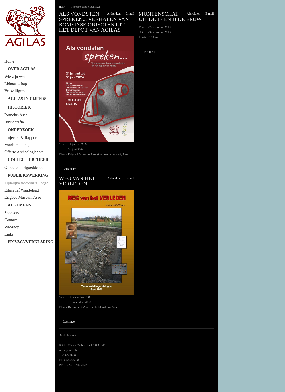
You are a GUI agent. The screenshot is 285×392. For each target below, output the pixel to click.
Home (62, 6)
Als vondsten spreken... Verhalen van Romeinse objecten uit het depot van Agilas (94, 22)
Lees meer (69, 168)
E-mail (128, 13)
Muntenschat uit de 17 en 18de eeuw (170, 16)
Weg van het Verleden (77, 180)
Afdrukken (112, 13)
